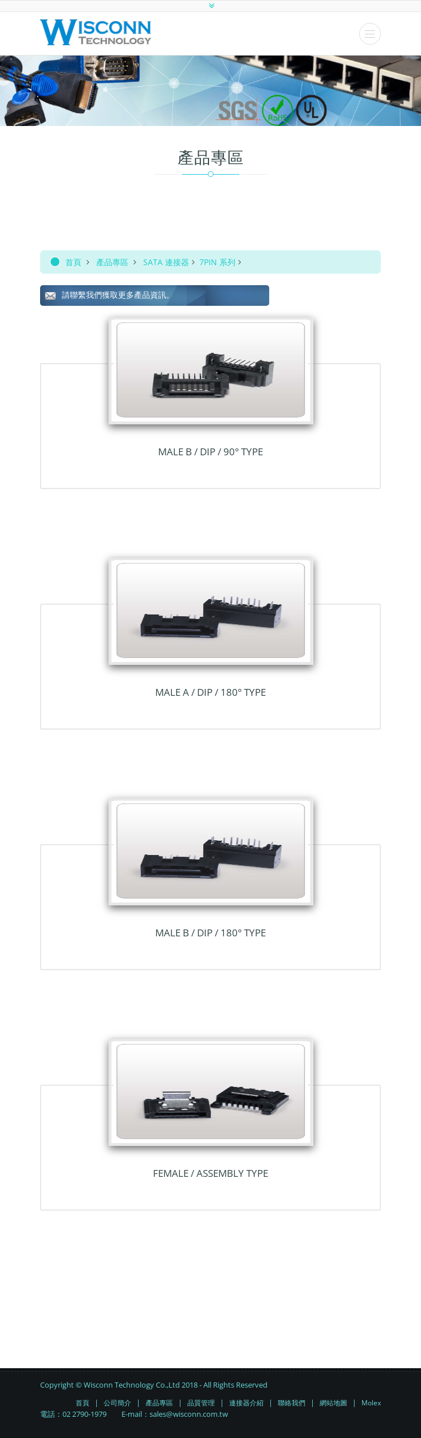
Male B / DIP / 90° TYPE (210, 451)
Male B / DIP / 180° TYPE (210, 932)
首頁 (73, 262)
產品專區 (112, 262)
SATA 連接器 (166, 262)
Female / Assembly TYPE (210, 1173)
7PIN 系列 (217, 262)
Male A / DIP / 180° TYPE (210, 692)
